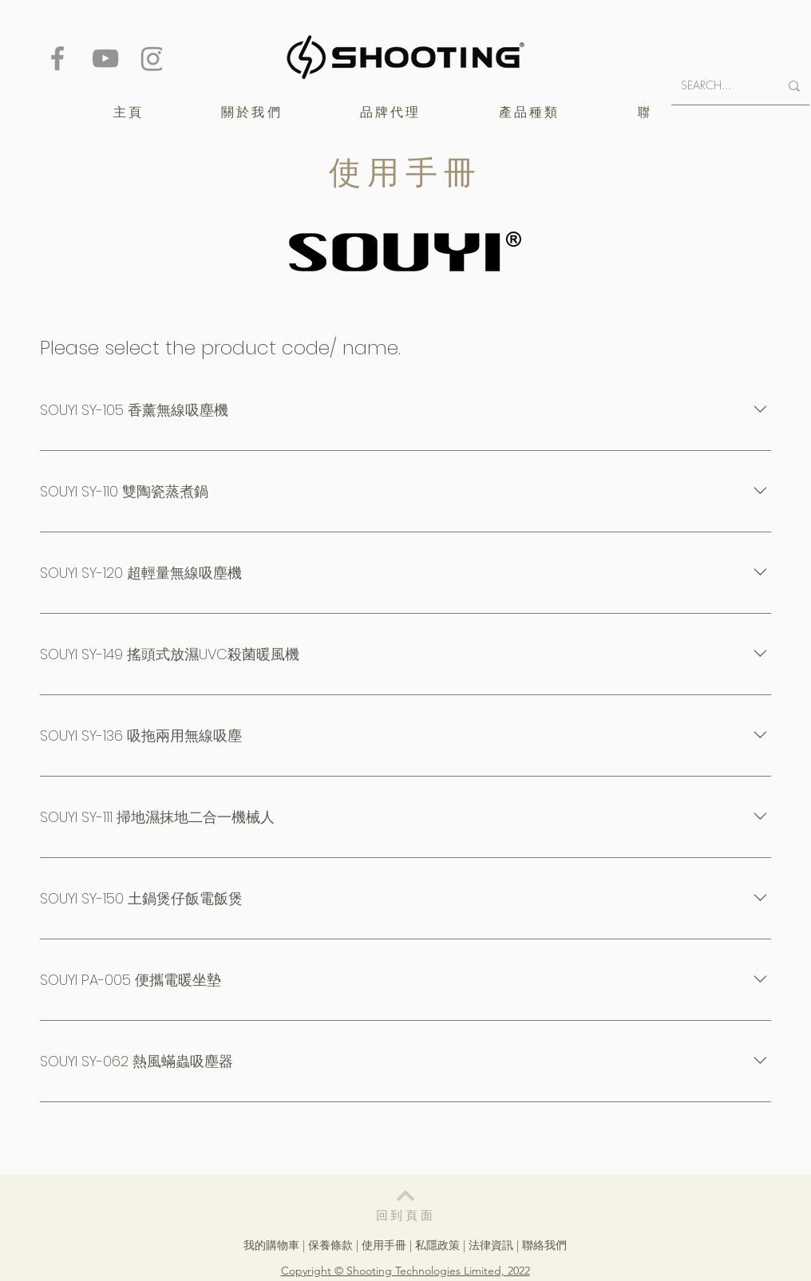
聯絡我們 (544, 1245)
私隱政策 (437, 1245)
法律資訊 (491, 1245)
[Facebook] (57, 58)
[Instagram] (153, 58)
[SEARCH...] (718, 86)
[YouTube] (105, 58)
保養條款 (330, 1245)
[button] (390, 112)
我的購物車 (271, 1245)
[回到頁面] (405, 1204)
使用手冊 (384, 1245)
